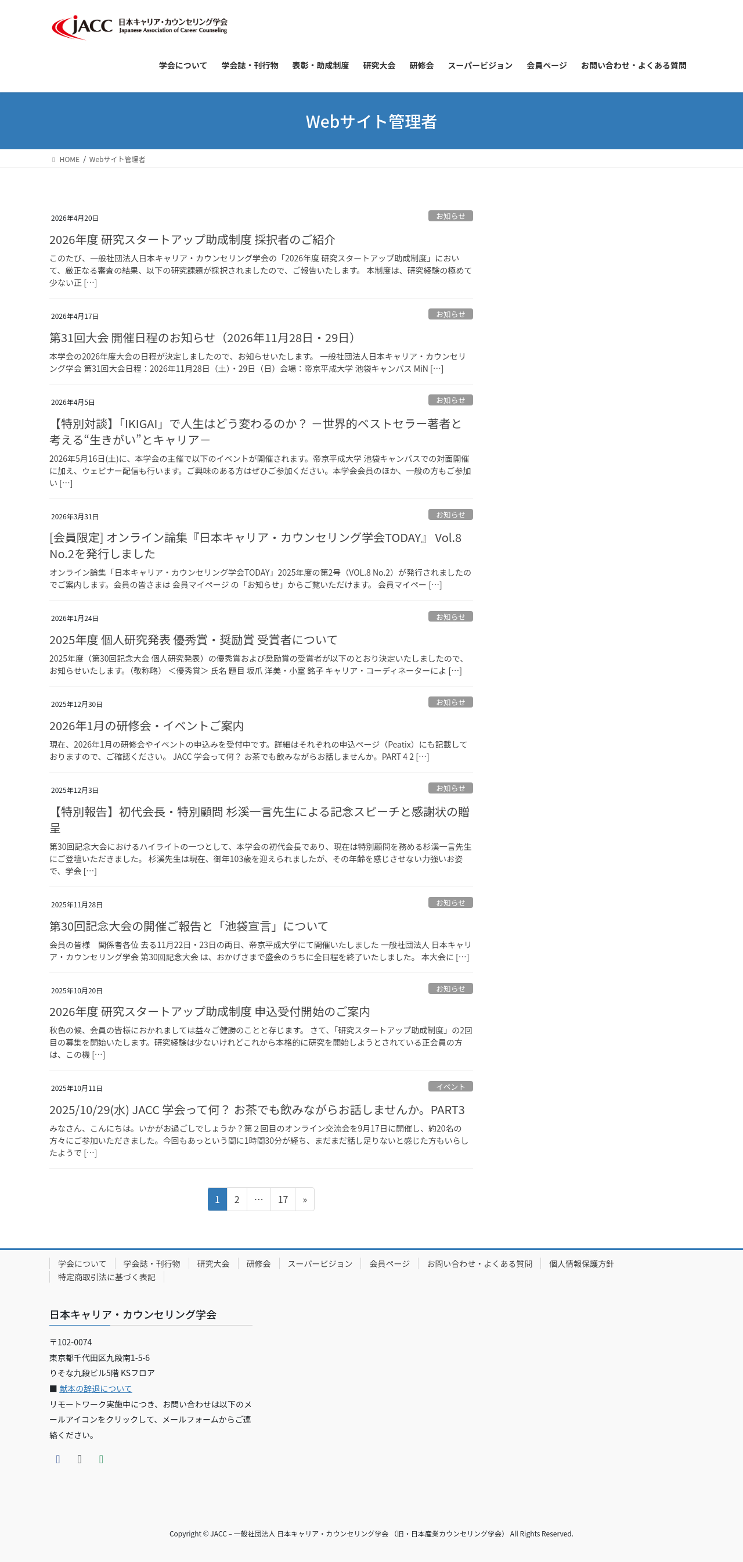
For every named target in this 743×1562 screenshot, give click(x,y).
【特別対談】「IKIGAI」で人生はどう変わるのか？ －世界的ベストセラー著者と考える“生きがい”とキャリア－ (255, 431)
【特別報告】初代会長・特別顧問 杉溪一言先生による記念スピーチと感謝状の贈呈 (259, 819)
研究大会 (213, 1263)
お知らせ (451, 215)
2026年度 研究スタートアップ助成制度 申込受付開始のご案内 (209, 1011)
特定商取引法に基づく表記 (107, 1277)
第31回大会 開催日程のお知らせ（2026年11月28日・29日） (205, 337)
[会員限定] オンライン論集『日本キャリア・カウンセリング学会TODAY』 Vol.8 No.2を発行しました (255, 545)
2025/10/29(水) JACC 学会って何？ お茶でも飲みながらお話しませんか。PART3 (257, 1109)
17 (282, 1201)
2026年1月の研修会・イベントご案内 (146, 725)
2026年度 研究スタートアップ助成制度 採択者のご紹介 (192, 239)
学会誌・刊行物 (152, 1263)
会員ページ (389, 1263)
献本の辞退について (95, 1388)
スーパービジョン (320, 1263)
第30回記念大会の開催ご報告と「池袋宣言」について (189, 925)
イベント (451, 1086)
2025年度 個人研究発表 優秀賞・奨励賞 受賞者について (193, 639)
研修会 (259, 1263)
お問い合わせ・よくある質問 (479, 1263)
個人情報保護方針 (581, 1263)
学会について (82, 1263)
